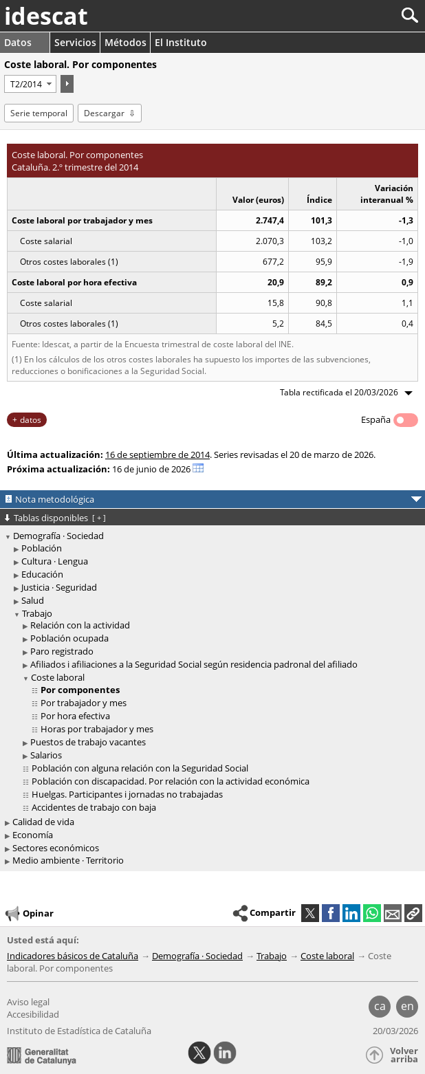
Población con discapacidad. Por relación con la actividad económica (170, 781)
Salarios (46, 755)
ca (380, 1005)
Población (41, 548)
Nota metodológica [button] (54, 499)
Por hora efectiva (75, 716)
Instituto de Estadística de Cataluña (79, 1030)
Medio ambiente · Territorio (68, 860)
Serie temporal (38, 113)
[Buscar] (364, 15)
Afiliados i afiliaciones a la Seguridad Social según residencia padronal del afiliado (194, 664)
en (407, 1005)
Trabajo (37, 613)
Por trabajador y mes (84, 703)
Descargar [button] (104, 113)
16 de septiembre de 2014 (157, 454)
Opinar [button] (28, 914)
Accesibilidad (33, 1014)
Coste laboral (58, 677)
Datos (18, 42)
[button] (413, 913)
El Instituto (181, 42)
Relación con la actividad (80, 625)
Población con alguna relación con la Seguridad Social (140, 768)
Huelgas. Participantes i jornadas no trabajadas (127, 794)
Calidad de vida (43, 821)
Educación (42, 574)
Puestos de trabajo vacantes (88, 742)
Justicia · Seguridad (59, 587)
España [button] (376, 419)
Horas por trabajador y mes (97, 729)
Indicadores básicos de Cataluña (72, 956)
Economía (32, 835)
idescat (46, 16)
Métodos (125, 42)
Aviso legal (28, 1002)
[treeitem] (214, 548)
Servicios (75, 42)
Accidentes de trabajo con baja (94, 807)
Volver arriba (404, 1055)
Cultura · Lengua (54, 561)
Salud (32, 600)
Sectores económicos (55, 848)
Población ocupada (69, 638)
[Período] (30, 84)
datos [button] (30, 420)
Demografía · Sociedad (58, 535)
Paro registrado (62, 651)
